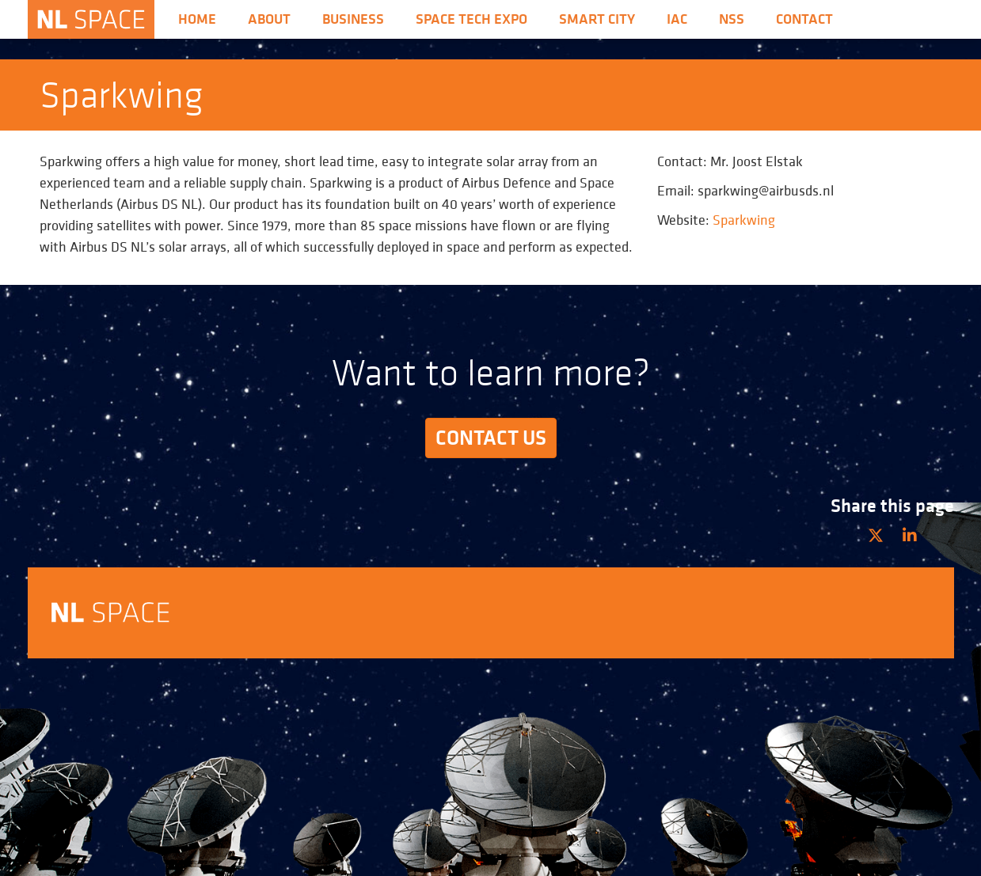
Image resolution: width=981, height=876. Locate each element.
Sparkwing (744, 219)
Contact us (490, 437)
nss (731, 18)
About (269, 18)
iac (677, 18)
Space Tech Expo (471, 18)
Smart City (597, 18)
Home (197, 18)
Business (353, 18)
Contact (804, 18)
